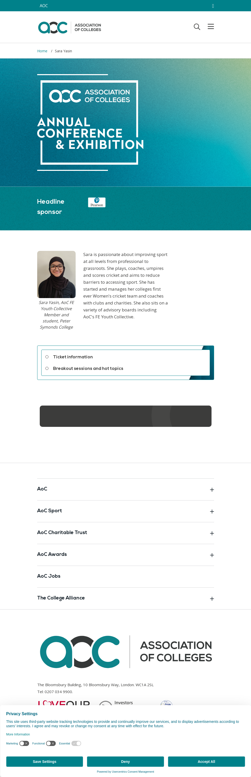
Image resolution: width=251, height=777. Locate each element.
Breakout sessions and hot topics (88, 369)
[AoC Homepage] (69, 26)
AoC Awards (125, 554)
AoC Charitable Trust (125, 533)
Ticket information (73, 357)
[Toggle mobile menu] (207, 26)
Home (42, 50)
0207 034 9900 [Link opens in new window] (58, 691)
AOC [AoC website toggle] (44, 5)
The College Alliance (125, 598)
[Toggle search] (197, 26)
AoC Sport (125, 511)
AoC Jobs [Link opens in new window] (49, 576)
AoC (125, 489)
